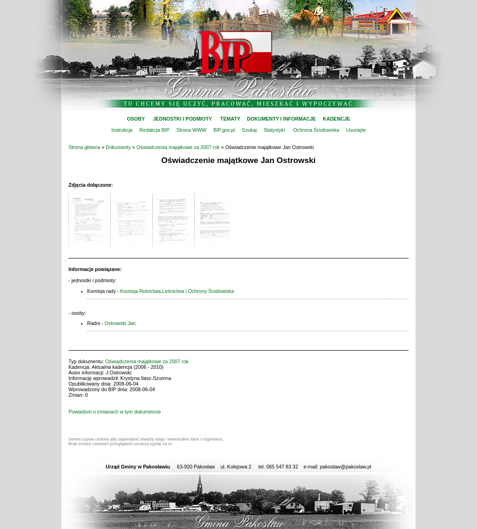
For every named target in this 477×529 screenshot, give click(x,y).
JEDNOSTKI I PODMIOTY (182, 119)
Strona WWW (192, 130)
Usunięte (356, 130)
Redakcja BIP (154, 130)
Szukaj (249, 130)
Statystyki (274, 130)
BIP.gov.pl (224, 130)
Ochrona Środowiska (316, 130)
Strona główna (84, 147)
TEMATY (230, 119)
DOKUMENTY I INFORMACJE (281, 119)
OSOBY (135, 119)
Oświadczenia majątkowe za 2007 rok (178, 147)
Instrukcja (122, 130)
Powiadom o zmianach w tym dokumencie (114, 411)
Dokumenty (118, 147)
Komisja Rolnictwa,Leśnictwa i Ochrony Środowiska (177, 291)
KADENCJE (336, 119)
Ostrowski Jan (120, 323)
